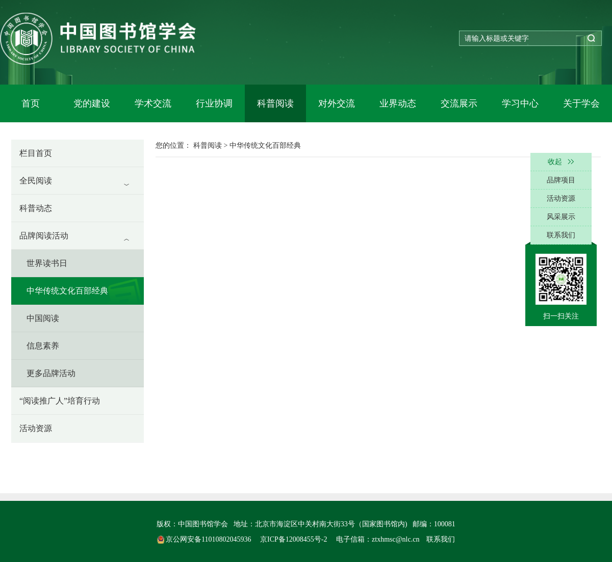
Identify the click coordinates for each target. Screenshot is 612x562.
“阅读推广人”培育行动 (59, 400)
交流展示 (459, 103)
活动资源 (35, 428)
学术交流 (153, 103)
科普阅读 (275, 103)
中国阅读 (43, 318)
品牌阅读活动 (43, 235)
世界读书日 (47, 263)
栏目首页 (35, 153)
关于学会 (581, 103)
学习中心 (520, 103)
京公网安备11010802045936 (205, 539)
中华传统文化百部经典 (67, 290)
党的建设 (91, 103)
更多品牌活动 (51, 373)
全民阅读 (35, 180)
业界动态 (397, 103)
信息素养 (43, 345)
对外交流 (336, 103)
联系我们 (440, 539)
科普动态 (35, 208)
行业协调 (214, 103)
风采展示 (561, 217)
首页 (30, 103)
